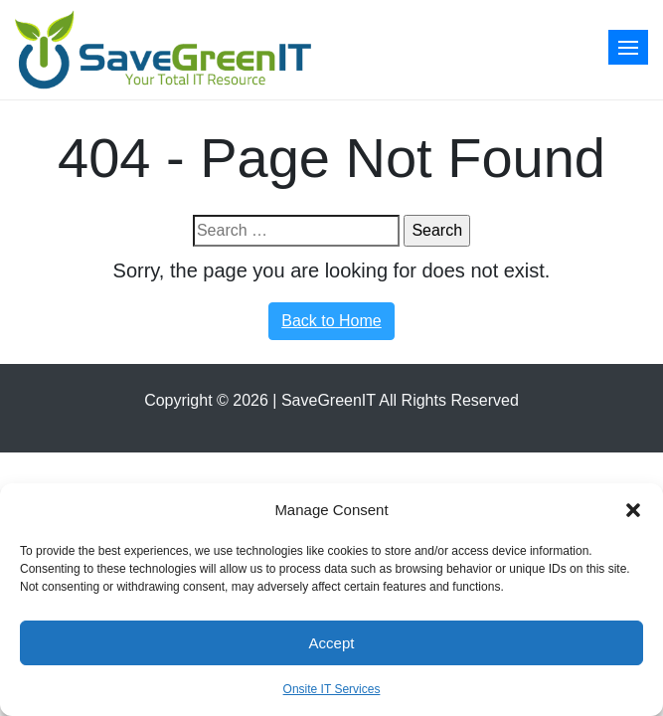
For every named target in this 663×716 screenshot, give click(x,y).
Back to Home (331, 320)
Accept (332, 642)
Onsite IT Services (332, 689)
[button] (633, 510)
